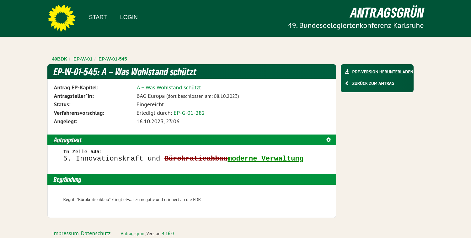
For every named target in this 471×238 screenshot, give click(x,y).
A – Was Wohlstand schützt (169, 87)
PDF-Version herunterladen (382, 72)
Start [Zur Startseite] (98, 17)
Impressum (65, 233)
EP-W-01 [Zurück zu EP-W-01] (83, 58)
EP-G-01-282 (189, 112)
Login (129, 17)
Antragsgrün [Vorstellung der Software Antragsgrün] (132, 233)
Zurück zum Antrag (373, 83)
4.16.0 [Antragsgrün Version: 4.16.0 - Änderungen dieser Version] (168, 233)
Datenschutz (96, 233)
